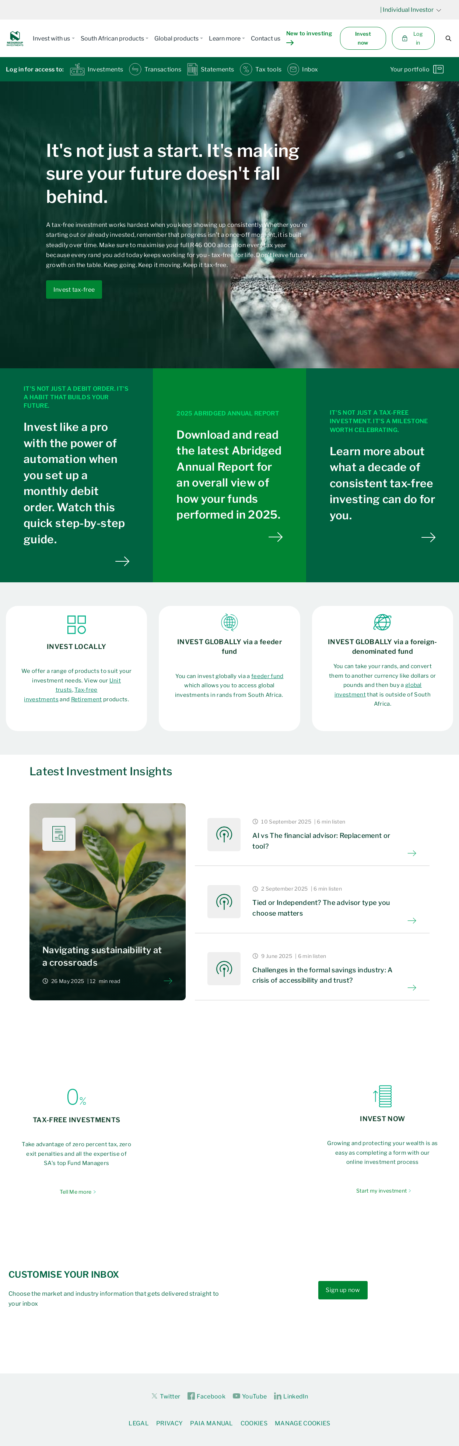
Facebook (206, 1396)
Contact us (265, 38)
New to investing (309, 38)
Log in (412, 38)
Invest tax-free (74, 289)
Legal (139, 1423)
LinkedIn (291, 1396)
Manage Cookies (302, 1423)
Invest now (363, 38)
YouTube (250, 1396)
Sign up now (343, 1290)
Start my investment (381, 1190)
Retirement (86, 699)
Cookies (254, 1423)
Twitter (165, 1395)
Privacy (169, 1423)
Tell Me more (76, 1192)
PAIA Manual (211, 1423)
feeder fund (267, 676)
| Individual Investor (410, 9)
